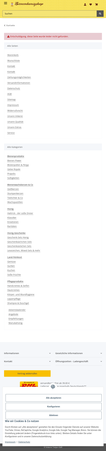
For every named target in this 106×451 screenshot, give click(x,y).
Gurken (11, 265)
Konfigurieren (53, 406)
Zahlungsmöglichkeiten (19, 77)
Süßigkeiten (13, 177)
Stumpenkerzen (15, 193)
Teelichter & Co (15, 197)
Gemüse (11, 261)
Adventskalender (17, 309)
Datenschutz (13, 88)
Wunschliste (13, 60)
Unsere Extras (14, 127)
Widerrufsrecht (15, 110)
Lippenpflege (13, 298)
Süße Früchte (14, 274)
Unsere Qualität (15, 121)
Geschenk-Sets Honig (18, 237)
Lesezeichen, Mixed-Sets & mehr (23, 250)
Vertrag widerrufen (27, 373)
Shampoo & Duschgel (18, 303)
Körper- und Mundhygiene (20, 294)
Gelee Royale (13, 169)
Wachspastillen (15, 202)
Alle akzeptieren (53, 398)
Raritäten (12, 226)
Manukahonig (15, 322)
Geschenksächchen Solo (19, 241)
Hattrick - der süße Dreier (20, 213)
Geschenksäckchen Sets (19, 246)
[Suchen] (100, 13)
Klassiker (11, 217)
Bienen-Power (14, 160)
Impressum (13, 105)
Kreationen (13, 221)
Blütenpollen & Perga (18, 164)
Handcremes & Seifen (18, 285)
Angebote (13, 314)
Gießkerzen (13, 189)
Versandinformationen (18, 82)
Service (11, 132)
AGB (9, 93)
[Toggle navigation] (5, 2)
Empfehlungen (16, 318)
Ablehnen (53, 415)
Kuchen (11, 270)
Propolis (11, 173)
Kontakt (11, 66)
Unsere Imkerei (15, 116)
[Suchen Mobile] (49, 13)
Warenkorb (13, 55)
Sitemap (11, 99)
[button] (85, 5)
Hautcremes (13, 290)
